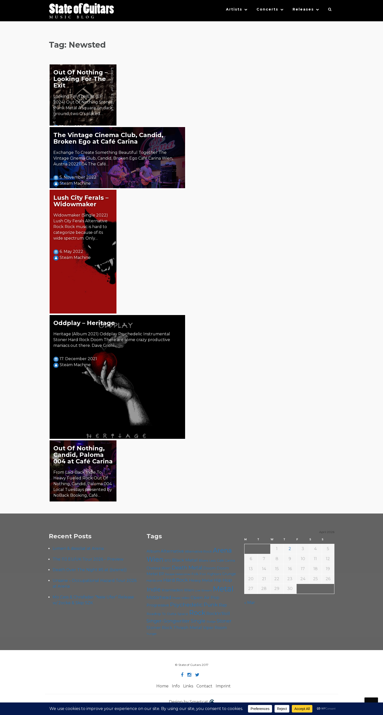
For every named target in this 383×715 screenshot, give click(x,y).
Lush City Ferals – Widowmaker (80, 201)
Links (188, 686)
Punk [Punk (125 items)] (211, 604)
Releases (303, 9)
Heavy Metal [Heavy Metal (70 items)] (201, 580)
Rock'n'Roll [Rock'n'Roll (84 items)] (218, 613)
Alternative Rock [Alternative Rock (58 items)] (198, 551)
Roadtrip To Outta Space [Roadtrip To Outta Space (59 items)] (167, 614)
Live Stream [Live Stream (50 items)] (203, 590)
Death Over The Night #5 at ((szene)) (90, 569)
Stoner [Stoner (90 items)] (224, 621)
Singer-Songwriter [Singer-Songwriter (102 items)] (168, 621)
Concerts (267, 9)
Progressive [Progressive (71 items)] (158, 605)
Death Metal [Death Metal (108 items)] (187, 568)
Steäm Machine (75, 183)
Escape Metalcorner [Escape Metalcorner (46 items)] (178, 574)
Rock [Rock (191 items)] (197, 613)
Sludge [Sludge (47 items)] (211, 621)
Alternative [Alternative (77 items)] (172, 551)
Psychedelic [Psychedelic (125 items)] (186, 604)
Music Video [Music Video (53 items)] (181, 598)
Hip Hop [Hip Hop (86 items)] (223, 580)
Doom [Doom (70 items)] (209, 568)
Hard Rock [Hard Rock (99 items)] (175, 580)
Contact (204, 686)
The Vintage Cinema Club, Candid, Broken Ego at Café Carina (108, 138)
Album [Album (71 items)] (153, 551)
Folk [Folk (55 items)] (195, 574)
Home (162, 686)
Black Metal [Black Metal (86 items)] (185, 560)
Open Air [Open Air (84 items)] (200, 597)
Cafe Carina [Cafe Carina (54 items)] (226, 560)
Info (176, 686)
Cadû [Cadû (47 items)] (212, 560)
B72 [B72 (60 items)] (167, 560)
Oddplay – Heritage (84, 323)
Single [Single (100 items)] (198, 621)
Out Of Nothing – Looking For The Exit (80, 79)
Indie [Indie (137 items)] (154, 589)
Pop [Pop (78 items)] (215, 597)
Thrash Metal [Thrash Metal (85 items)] (187, 627)
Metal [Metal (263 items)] (223, 588)
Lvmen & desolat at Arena (78, 548)
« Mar (249, 602)
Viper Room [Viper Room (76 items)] (215, 627)
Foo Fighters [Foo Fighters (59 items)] (210, 574)
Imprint (223, 686)
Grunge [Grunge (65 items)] (229, 574)
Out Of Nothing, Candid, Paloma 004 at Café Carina (83, 455)
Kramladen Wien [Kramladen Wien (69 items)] (178, 590)
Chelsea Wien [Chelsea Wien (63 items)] (159, 568)
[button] (330, 10)
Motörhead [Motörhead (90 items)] (159, 597)
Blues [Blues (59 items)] (203, 560)
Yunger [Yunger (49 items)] (152, 634)
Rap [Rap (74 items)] (223, 605)
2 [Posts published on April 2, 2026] (290, 548)
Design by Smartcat (191, 702)
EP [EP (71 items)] (161, 573)
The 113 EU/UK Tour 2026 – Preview (88, 559)
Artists (234, 9)
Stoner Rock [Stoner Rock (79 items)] (159, 627)
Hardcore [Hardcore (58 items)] (154, 580)
